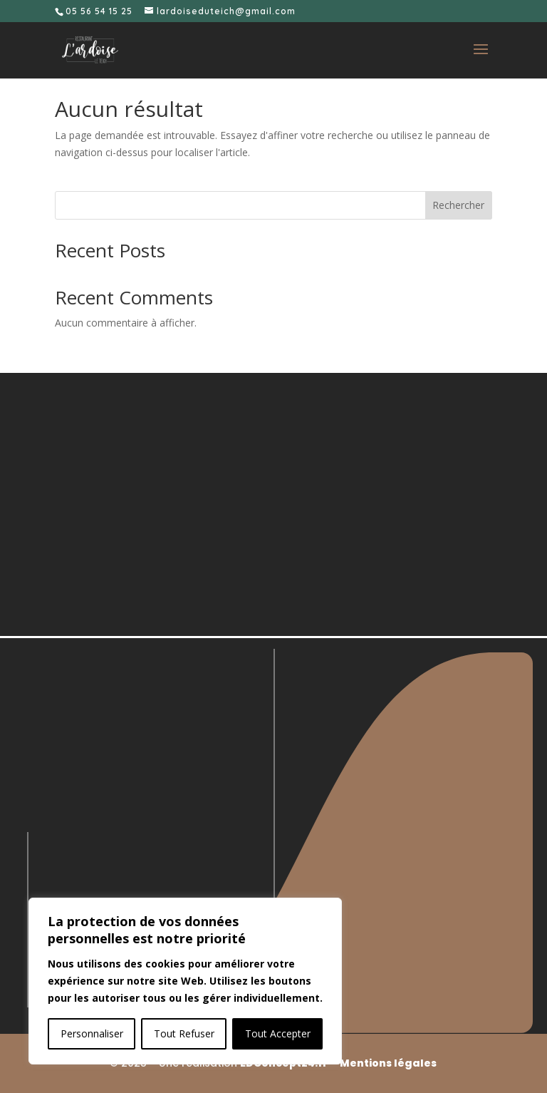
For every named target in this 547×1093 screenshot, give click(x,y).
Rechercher (458, 205)
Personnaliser (92, 1033)
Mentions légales (388, 1063)
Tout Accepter (278, 1033)
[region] (185, 981)
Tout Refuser (184, 1033)
